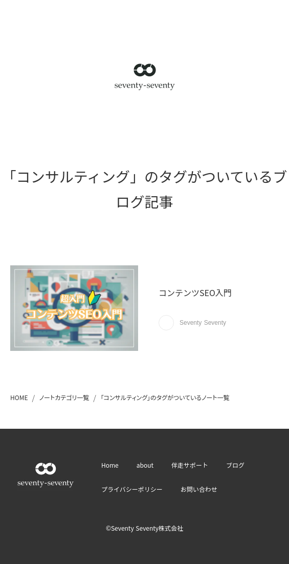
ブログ (235, 465)
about (145, 465)
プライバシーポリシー (132, 489)
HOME (19, 397)
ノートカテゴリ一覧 (64, 397)
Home (110, 465)
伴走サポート (189, 465)
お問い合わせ (199, 489)
